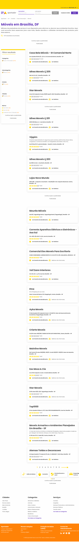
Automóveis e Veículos (34, 509)
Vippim (35, 137)
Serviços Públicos (58, 509)
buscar (55, 13)
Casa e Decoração (33, 517)
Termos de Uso (5, 534)
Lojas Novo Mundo (41, 177)
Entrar (74, 13)
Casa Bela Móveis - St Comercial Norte (52, 52)
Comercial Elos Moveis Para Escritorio (51, 251)
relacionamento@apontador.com (69, 532)
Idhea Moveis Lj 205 (41, 71)
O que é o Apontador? (6, 530)
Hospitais (55, 504)
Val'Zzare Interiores (41, 271)
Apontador (4, 18)
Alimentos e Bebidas (33, 502)
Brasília (4, 509)
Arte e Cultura (31, 507)
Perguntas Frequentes (6, 532)
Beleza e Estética (32, 513)
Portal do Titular (45, 534)
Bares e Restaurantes (33, 511)
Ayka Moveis (38, 311)
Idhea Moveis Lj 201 (41, 118)
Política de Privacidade (46, 532)
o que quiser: (21, 11)
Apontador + (24, 530)
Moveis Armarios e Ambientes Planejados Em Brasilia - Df (53, 428)
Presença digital (25, 534)
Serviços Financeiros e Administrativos (63, 507)
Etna (33, 290)
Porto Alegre (5, 513)
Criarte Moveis (39, 331)
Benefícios (30, 515)
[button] (53, 480)
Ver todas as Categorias (34, 520)
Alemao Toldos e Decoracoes (46, 452)
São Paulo (5, 502)
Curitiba (4, 511)
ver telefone (56, 62)
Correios (55, 502)
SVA (22, 532)
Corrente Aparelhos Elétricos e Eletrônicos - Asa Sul (54, 231)
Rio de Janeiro (6, 504)
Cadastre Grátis (65, 13)
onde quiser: (38, 11)
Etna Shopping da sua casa (38, 293)
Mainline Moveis (40, 350)
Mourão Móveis (39, 210)
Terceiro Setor (57, 511)
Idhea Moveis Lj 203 (41, 159)
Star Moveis (37, 90)
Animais (30, 504)
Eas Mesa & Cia (39, 370)
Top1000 (35, 408)
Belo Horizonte (6, 507)
